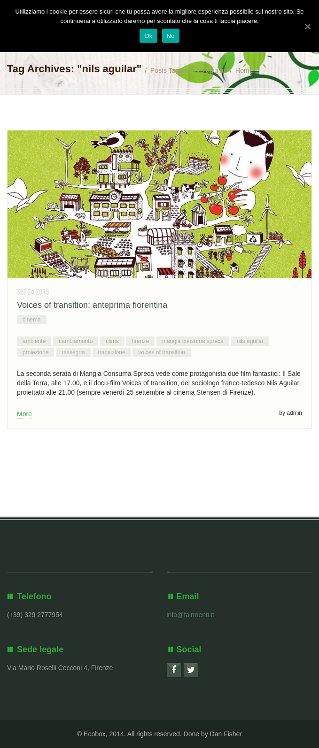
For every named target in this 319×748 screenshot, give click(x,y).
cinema (32, 319)
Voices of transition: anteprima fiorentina (92, 305)
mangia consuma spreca (193, 341)
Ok (148, 35)
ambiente (34, 341)
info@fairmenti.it (190, 614)
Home (244, 70)
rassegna (73, 352)
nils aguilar (250, 341)
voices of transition (161, 352)
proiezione (35, 352)
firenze (140, 341)
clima (112, 341)
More (24, 414)
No (171, 35)
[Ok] (307, 26)
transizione (111, 352)
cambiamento (76, 341)
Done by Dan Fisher (213, 734)
